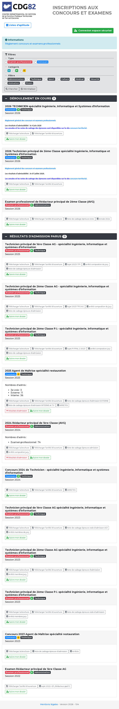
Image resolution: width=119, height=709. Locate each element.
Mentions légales (49, 704)
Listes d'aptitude (17, 25)
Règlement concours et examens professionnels (32, 43)
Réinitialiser (28, 89)
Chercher (12, 89)
